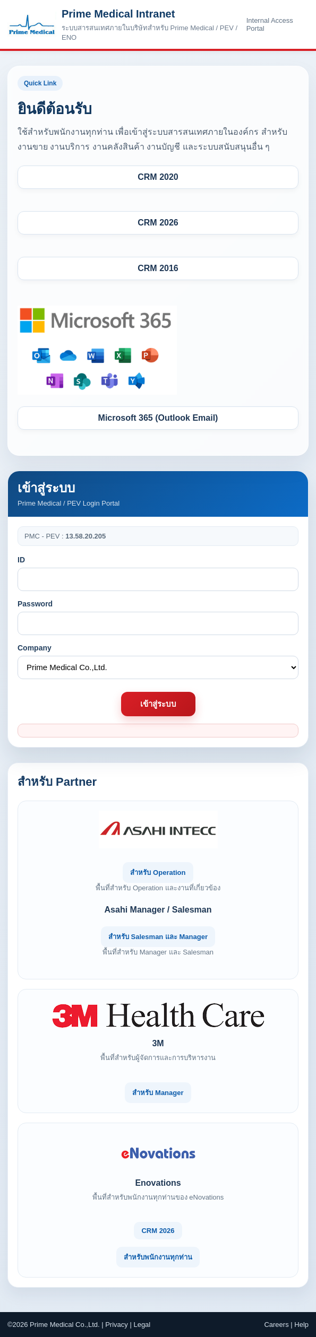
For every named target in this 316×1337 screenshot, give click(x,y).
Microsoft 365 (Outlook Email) (158, 417)
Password (35, 604)
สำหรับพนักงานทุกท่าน (158, 1257)
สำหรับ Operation (157, 872)
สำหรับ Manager (157, 1093)
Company (35, 648)
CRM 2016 (158, 268)
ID (21, 559)
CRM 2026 (158, 222)
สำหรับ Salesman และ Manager (158, 937)
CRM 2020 (158, 176)
